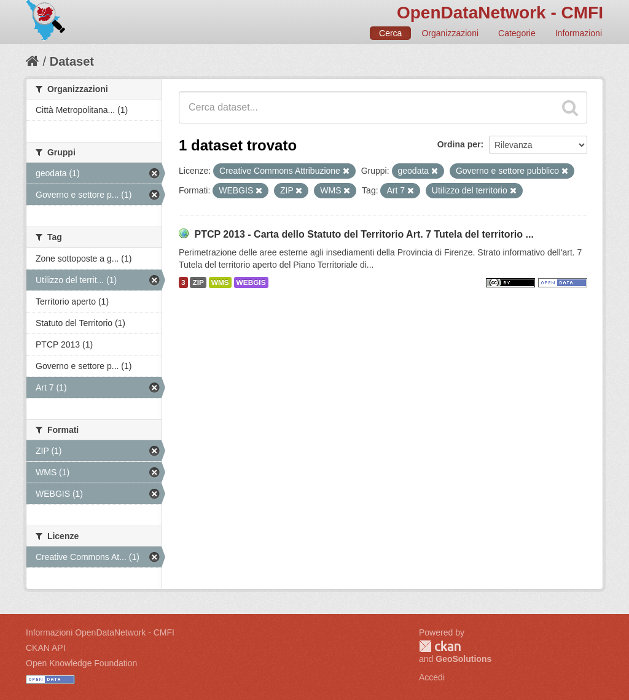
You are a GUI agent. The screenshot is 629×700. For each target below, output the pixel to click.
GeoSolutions (463, 659)
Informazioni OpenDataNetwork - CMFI (100, 632)
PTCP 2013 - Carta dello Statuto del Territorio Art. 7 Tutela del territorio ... (363, 234)
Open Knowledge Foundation (81, 663)
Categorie (517, 33)
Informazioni (578, 33)
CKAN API (46, 648)
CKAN (440, 646)
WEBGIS (251, 282)
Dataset (72, 61)
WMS (220, 282)
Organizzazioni (450, 33)
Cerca (390, 33)
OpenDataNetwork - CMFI (500, 12)
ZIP (197, 282)
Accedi (432, 677)
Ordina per (459, 144)
